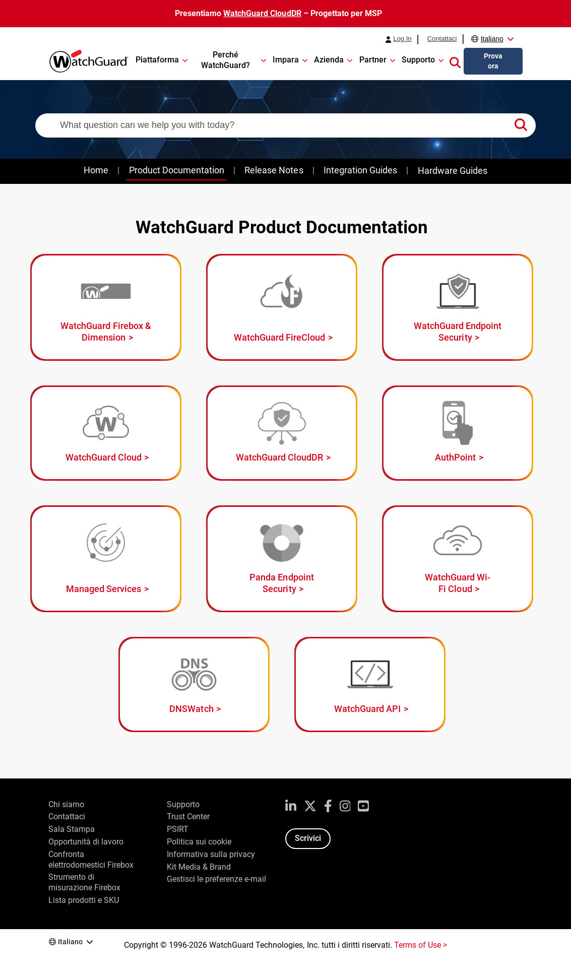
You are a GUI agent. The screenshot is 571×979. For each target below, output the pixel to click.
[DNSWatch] (194, 684)
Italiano (492, 39)
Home (96, 170)
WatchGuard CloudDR (262, 13)
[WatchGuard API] (370, 684)
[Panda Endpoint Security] (281, 558)
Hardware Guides (452, 170)
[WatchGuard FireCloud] (281, 307)
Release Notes (273, 170)
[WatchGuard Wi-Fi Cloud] (457, 558)
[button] (455, 61)
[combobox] (285, 125)
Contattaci (442, 39)
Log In (402, 39)
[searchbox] (285, 125)
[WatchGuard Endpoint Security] (457, 307)
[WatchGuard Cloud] (105, 433)
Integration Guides (360, 170)
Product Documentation (176, 170)
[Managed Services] (105, 558)
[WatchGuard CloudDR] (281, 433)
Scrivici (308, 838)
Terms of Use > (420, 945)
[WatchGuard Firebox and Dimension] (105, 307)
